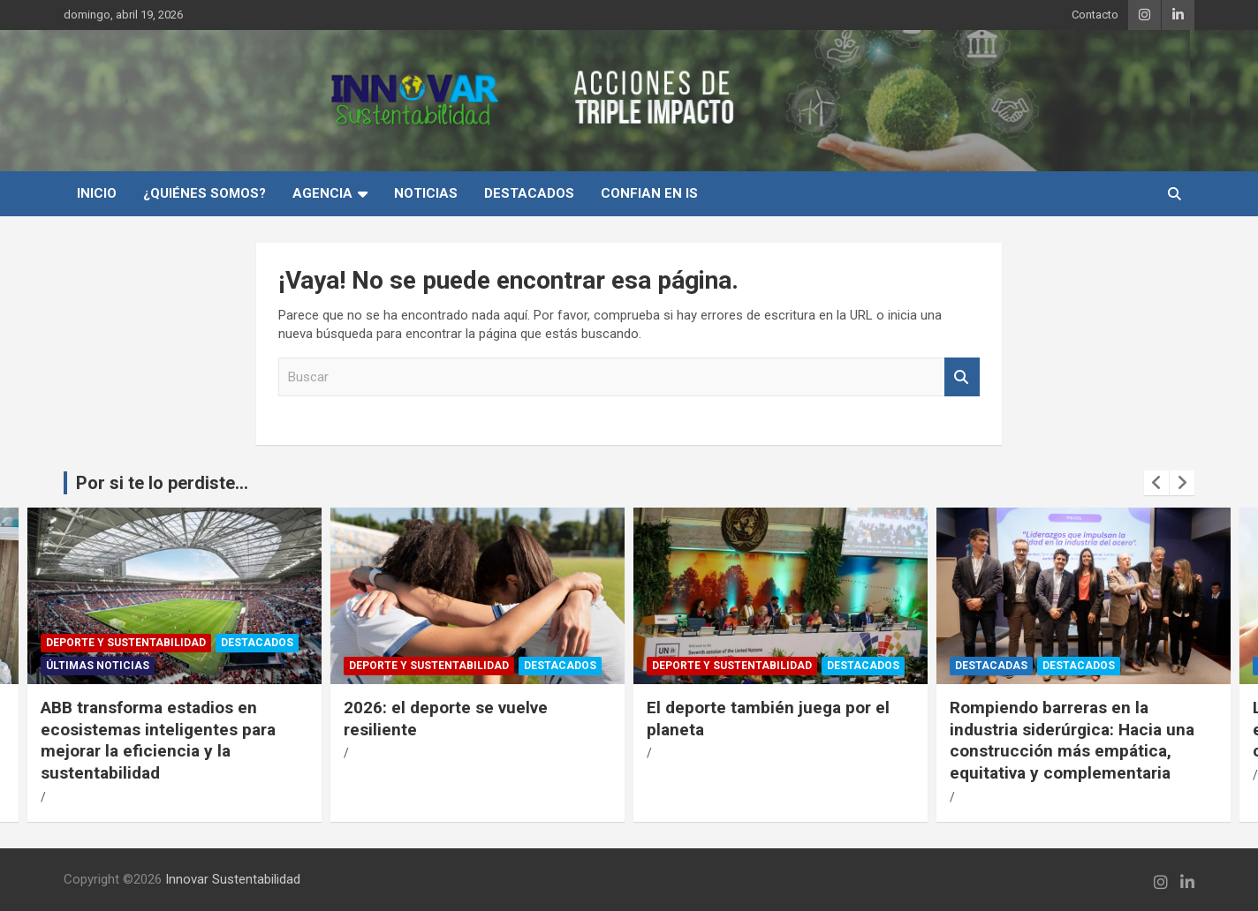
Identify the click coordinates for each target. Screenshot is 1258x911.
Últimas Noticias (97, 665)
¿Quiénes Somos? (204, 193)
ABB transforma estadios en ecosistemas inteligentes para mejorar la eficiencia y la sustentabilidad (158, 740)
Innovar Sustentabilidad (232, 879)
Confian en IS (649, 193)
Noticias (426, 193)
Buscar (962, 377)
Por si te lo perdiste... (162, 482)
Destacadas (991, 665)
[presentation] (1156, 483)
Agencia (322, 193)
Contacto (1095, 14)
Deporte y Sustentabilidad (126, 642)
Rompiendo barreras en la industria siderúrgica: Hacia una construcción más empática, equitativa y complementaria (1072, 740)
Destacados (529, 193)
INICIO (97, 193)
